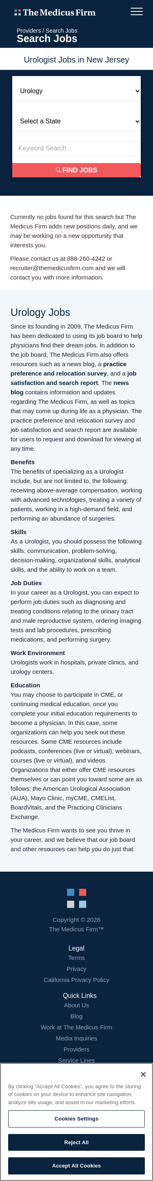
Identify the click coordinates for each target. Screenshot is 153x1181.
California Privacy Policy (76, 979)
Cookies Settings (77, 1119)
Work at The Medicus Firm (76, 1027)
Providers (29, 30)
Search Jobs (62, 30)
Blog (76, 1016)
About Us (76, 1005)
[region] (76, 1122)
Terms (76, 957)
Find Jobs (77, 170)
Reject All (76, 1142)
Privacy (76, 968)
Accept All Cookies (76, 1166)
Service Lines (76, 1060)
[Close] (143, 1074)
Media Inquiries (77, 1038)
